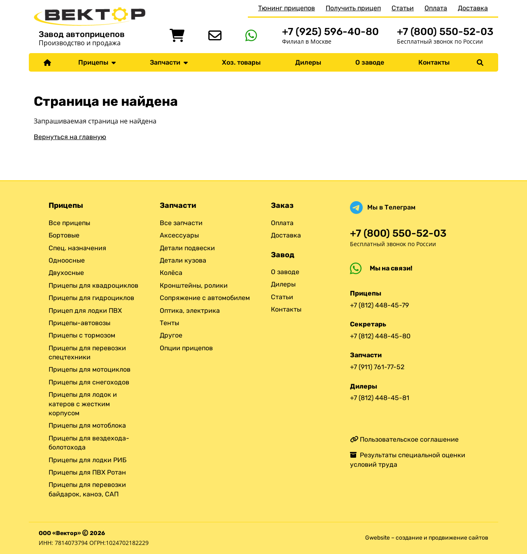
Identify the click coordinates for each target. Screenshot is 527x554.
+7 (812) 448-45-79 (379, 305)
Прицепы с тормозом (82, 335)
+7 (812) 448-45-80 (380, 336)
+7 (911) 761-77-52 (377, 367)
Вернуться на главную (70, 137)
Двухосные (66, 273)
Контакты (434, 62)
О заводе (369, 62)
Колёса (171, 273)
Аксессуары (179, 235)
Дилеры (308, 62)
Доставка (473, 8)
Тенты (169, 323)
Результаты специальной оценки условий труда (407, 459)
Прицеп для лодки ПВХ (85, 310)
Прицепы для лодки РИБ (87, 460)
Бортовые (64, 235)
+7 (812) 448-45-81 (379, 398)
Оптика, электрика (190, 310)
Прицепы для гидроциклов (91, 298)
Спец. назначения (77, 248)
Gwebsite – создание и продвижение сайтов (426, 537)
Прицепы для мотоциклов (90, 369)
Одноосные (67, 260)
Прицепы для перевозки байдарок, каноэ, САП (87, 489)
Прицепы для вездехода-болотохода (89, 442)
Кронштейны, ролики (194, 285)
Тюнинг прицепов (286, 8)
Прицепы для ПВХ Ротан (87, 472)
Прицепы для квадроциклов (93, 285)
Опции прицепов (186, 348)
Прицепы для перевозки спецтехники (87, 352)
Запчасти (169, 62)
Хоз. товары (241, 62)
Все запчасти (181, 223)
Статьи (403, 8)
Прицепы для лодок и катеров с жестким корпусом (83, 404)
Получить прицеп (353, 8)
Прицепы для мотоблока (87, 425)
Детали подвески (187, 248)
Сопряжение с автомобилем (205, 298)
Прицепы (97, 62)
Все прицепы (69, 223)
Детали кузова (183, 260)
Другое (171, 335)
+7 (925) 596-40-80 (330, 31)
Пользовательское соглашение (404, 439)
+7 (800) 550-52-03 (445, 31)
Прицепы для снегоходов (89, 382)
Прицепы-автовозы (79, 323)
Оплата (435, 8)
